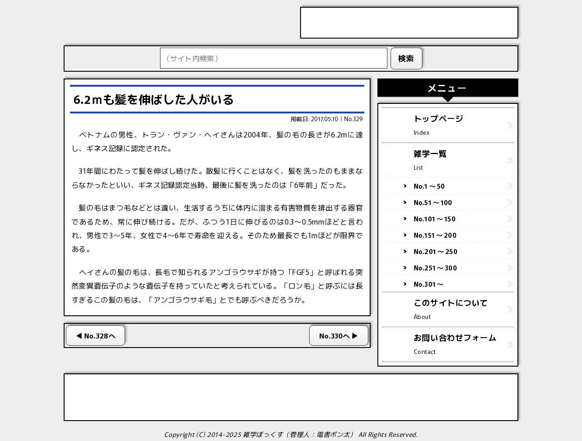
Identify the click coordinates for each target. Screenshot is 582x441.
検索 (406, 58)
